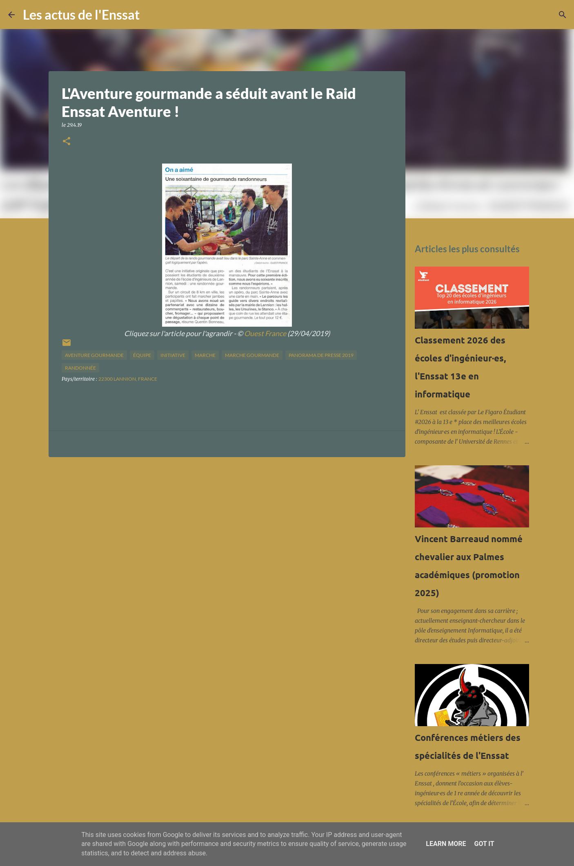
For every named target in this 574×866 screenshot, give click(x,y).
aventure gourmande (94, 355)
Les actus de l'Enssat (81, 14)
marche (205, 355)
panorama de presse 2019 (321, 355)
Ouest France (265, 333)
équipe (142, 355)
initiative (172, 355)
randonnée (80, 368)
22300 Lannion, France (127, 379)
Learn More (446, 844)
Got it (484, 844)
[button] (66, 141)
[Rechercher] (151, 15)
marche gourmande (252, 355)
